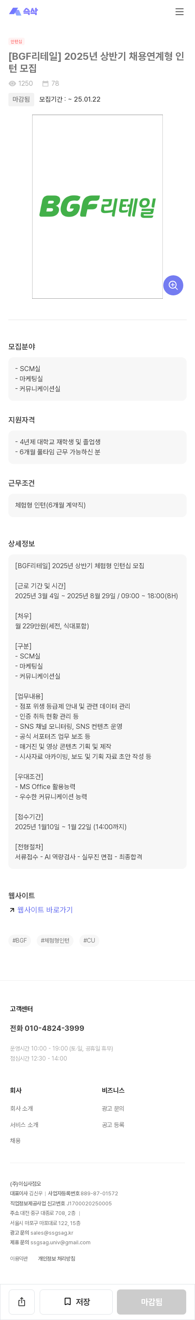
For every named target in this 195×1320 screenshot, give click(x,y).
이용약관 (19, 1259)
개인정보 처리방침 (56, 1259)
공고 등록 (113, 1125)
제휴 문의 (19, 1242)
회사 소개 (21, 1108)
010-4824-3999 (54, 1028)
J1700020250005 (89, 1203)
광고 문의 (113, 1108)
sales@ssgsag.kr (51, 1233)
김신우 (36, 1193)
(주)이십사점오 (25, 1184)
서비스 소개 (24, 1125)
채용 (15, 1141)
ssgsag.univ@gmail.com (60, 1242)
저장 (76, 1302)
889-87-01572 (99, 1193)
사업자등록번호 (63, 1193)
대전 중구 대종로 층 (47, 1213)
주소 (14, 1213)
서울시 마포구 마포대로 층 (45, 1223)
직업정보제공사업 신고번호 (37, 1203)
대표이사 (19, 1193)
